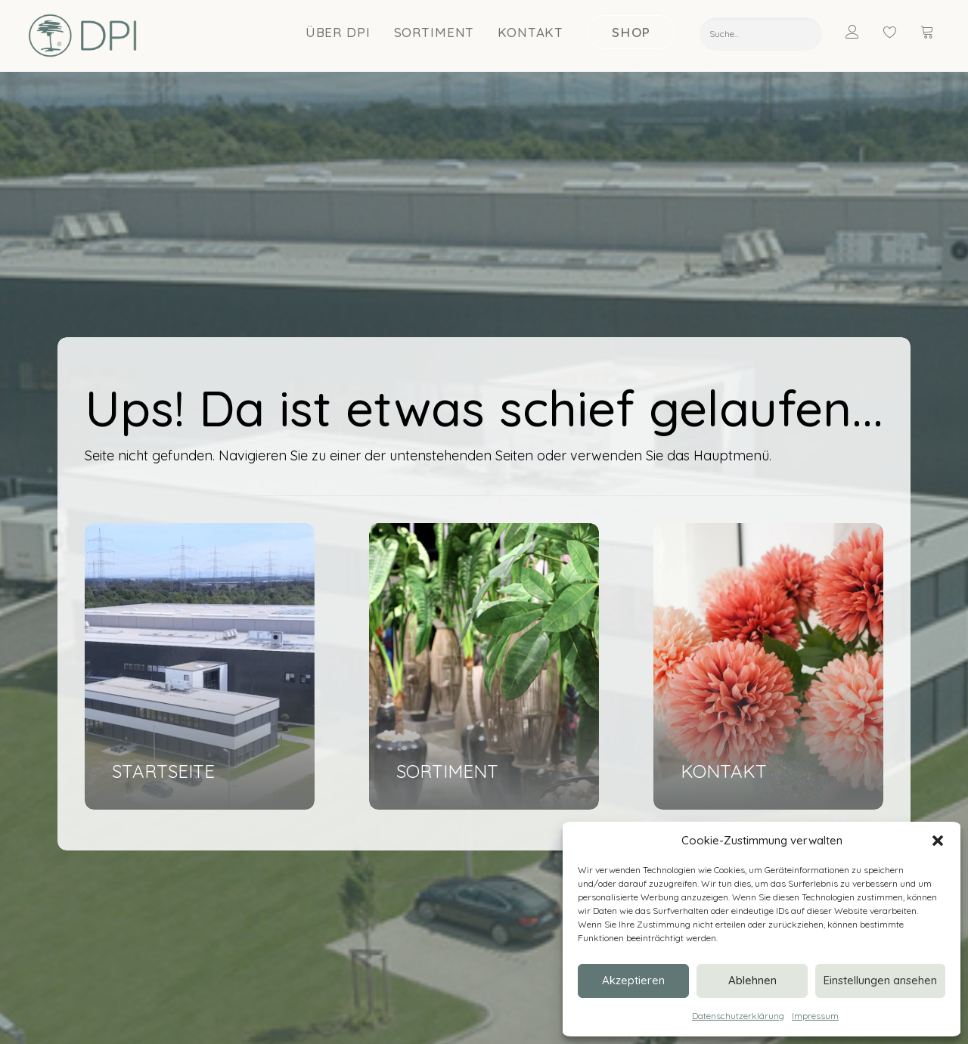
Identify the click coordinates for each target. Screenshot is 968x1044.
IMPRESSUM (85, 1014)
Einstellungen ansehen (880, 980)
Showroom (513, 828)
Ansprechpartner (315, 828)
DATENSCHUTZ (156, 1014)
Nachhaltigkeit (521, 848)
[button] (937, 840)
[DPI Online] (83, 36)
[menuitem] (338, 32)
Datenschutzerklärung (738, 1015)
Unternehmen (519, 808)
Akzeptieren (633, 980)
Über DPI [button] (338, 33)
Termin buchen (308, 848)
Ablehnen (752, 980)
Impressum (815, 1015)
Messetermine (521, 867)
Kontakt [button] (530, 33)
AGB (207, 1014)
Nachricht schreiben (322, 808)
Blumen (716, 808)
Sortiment (434, 33)
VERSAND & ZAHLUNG (277, 1014)
